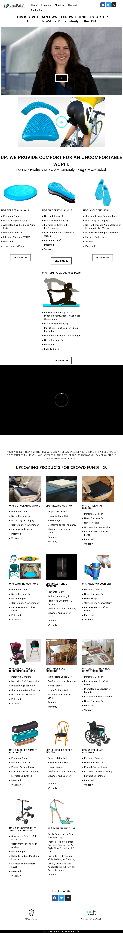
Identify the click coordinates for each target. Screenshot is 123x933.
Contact (72, 5)
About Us (59, 5)
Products (46, 5)
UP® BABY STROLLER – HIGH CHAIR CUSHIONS (22, 669)
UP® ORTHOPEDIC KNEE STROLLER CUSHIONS (22, 829)
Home (34, 5)
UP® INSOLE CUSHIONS (96, 210)
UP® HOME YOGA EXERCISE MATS (61, 272)
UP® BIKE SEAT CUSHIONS (57, 210)
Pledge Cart (37, 10)
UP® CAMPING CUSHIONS (23, 583)
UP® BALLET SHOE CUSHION (56, 584)
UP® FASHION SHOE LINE (61, 828)
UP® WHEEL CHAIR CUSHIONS (92, 751)
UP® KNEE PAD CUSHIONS (97, 583)
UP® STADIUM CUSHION (59, 505)
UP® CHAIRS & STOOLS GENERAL (59, 751)
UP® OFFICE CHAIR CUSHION (92, 506)
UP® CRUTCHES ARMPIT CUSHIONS (23, 751)
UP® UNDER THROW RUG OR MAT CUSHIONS (96, 669)
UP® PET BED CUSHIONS (15, 210)
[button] (61, 122)
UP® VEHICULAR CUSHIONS (24, 505)
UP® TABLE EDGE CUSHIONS (55, 669)
